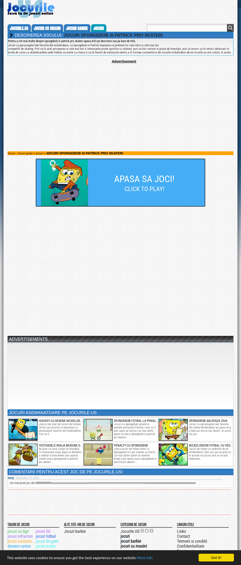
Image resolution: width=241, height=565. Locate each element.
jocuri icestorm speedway (21, 541)
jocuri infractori (20, 536)
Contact (183, 536)
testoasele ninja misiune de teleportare (70, 445)
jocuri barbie (77, 28)
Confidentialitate (190, 546)
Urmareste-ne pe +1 (142, 531)
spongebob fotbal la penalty (136, 421)
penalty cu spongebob (131, 445)
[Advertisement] (120, 96)
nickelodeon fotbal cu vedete (212, 445)
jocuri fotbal (46, 536)
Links (181, 531)
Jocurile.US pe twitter (147, 531)
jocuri (98, 28)
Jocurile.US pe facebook (152, 531)
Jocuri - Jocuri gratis (20, 153)
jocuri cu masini (47, 28)
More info (145, 557)
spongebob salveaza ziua (208, 421)
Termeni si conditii (192, 541)
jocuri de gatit (47, 541)
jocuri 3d (43, 531)
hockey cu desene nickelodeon (62, 421)
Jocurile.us (19, 28)
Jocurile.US (129, 531)
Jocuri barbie (75, 531)
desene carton (19, 546)
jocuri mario (46, 546)
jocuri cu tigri (18, 531)
